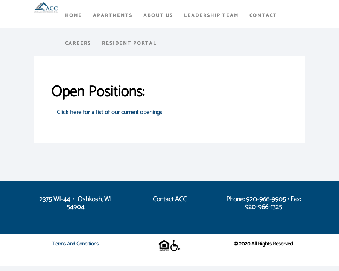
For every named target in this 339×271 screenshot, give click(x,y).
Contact (263, 16)
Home (73, 16)
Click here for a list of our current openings (109, 112)
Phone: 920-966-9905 (256, 199)
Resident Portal (129, 43)
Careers (78, 43)
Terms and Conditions (75, 244)
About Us (158, 16)
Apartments (112, 16)
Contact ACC (170, 199)
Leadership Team (211, 16)
